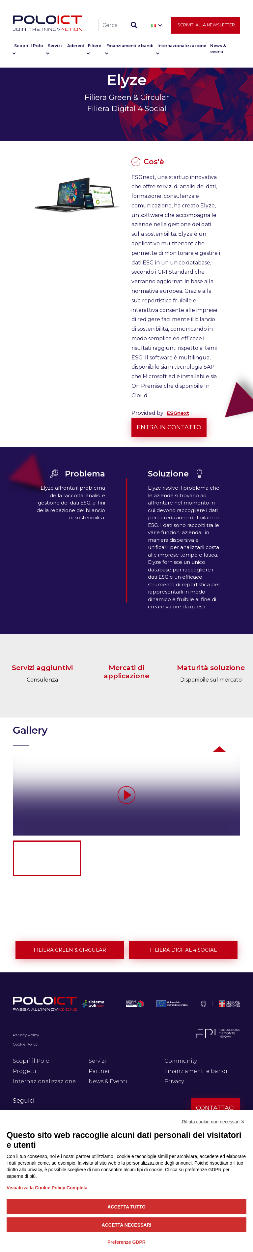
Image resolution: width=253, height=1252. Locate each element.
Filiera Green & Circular (70, 950)
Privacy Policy (26, 1034)
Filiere (94, 46)
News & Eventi (108, 1081)
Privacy (174, 1081)
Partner (99, 1071)
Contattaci (215, 1108)
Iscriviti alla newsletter (206, 25)
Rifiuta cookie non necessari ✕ (213, 1121)
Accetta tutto (126, 1206)
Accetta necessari (127, 1225)
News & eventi (218, 49)
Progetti (24, 1071)
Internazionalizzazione (181, 46)
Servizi (55, 46)
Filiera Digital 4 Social (183, 950)
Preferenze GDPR (126, 1242)
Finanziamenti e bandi (130, 46)
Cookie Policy (25, 1044)
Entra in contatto (169, 427)
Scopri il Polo (28, 46)
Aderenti (76, 46)
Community (180, 1061)
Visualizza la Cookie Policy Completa (47, 1187)
